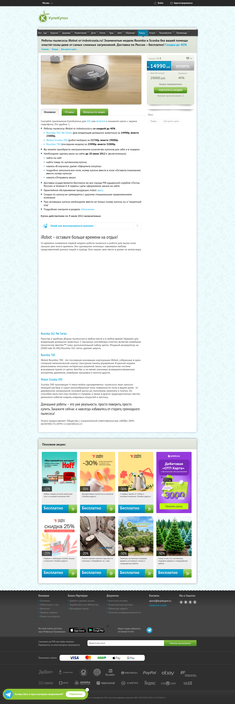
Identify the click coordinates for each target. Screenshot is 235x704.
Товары (143, 32)
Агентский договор (118, 600)
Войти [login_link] (160, 3)
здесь (100, 190)
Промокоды (182, 32)
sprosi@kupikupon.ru (160, 600)
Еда (46, 32)
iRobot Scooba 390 (57, 140)
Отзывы (69, 112)
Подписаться (75, 694)
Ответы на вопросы (50, 616)
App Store (77, 630)
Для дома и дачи (171, 121)
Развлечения (82, 32)
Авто (121, 32)
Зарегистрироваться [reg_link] (183, 3)
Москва (45, 3)
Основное (49, 112)
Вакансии (45, 608)
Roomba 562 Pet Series (59, 132)
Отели (103, 32)
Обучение (131, 32)
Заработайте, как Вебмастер (84, 604)
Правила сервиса (48, 612)
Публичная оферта (117, 608)
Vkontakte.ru (186, 602)
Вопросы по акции (94, 112)
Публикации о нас (49, 604)
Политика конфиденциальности (124, 612)
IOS (89, 121)
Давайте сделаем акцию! (82, 600)
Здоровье (67, 32)
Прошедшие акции (79, 608)
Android (101, 121)
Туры (112, 32)
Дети (94, 32)
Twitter (190, 602)
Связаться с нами (158, 604)
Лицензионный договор (120, 604)
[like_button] (187, 58)
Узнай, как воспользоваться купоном (71, 225)
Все (40, 32)
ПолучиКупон (166, 32)
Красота (55, 32)
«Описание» (88, 209)
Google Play (96, 630)
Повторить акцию (170, 90)
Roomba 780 (53, 144)
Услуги (153, 32)
